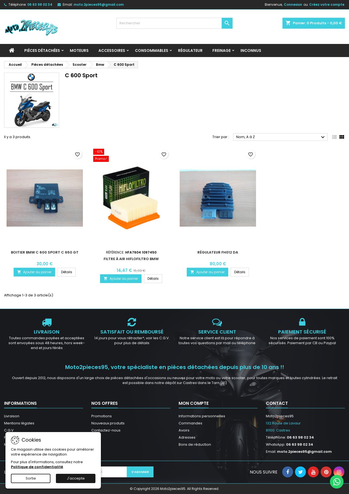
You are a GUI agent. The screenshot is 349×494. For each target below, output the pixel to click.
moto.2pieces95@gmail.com (99, 4)
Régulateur (190, 50)
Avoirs (184, 430)
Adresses (187, 437)
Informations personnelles (202, 416)
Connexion (293, 4)
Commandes (190, 423)
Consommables (151, 50)
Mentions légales (19, 423)
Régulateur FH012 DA (217, 252)
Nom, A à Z (281, 137)
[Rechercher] (174, 23)
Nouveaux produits (108, 423)
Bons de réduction (195, 444)
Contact (277, 403)
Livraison (11, 416)
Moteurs (79, 50)
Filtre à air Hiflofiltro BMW (131, 258)
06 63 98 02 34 (39, 4)
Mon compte (194, 403)
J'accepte (76, 478)
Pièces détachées (42, 50)
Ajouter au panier (34, 272)
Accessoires (111, 50)
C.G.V (9, 430)
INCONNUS (250, 50)
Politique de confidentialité (37, 466)
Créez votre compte (326, 4)
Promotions (101, 416)
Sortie (31, 478)
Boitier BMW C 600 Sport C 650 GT (45, 252)
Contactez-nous (106, 430)
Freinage (221, 50)
